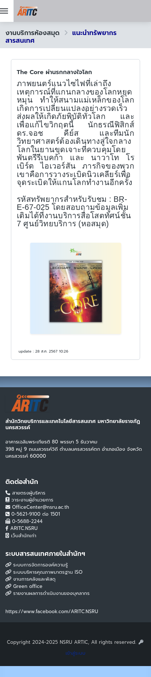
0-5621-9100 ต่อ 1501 (32, 514)
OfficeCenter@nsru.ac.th (37, 507)
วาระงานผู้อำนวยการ (29, 499)
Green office (24, 586)
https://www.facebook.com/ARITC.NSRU (51, 611)
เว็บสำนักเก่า (20, 535)
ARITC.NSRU (21, 528)
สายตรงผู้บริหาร (25, 492)
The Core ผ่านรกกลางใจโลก (54, 72)
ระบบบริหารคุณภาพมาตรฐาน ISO (44, 572)
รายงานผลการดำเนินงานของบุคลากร (47, 593)
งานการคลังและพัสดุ (30, 579)
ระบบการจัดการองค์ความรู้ (36, 564)
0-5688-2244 (24, 521)
